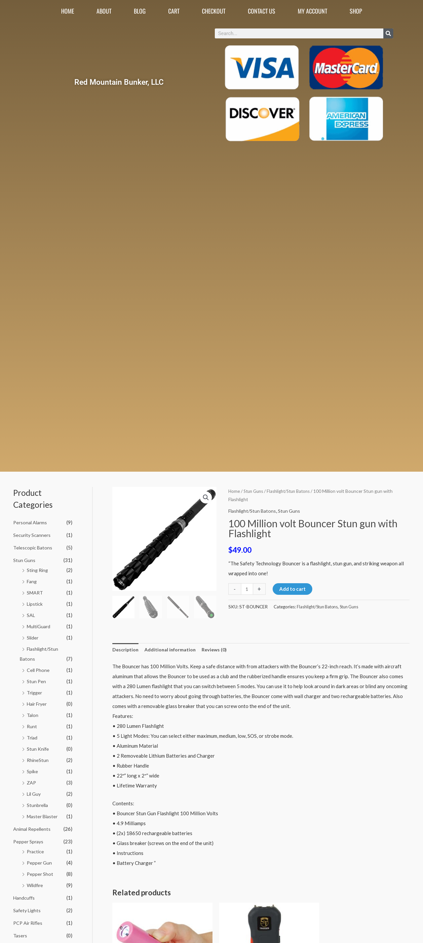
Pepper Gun (40, 860)
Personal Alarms (31, 522)
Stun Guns (24, 560)
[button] (206, 498)
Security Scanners (32, 535)
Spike (32, 770)
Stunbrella (38, 803)
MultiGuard (39, 626)
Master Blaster (43, 814)
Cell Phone (39, 669)
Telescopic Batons (33, 547)
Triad (32, 736)
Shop (356, 11)
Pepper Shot (40, 871)
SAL (31, 614)
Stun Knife (38, 747)
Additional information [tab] (172, 650)
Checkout (213, 11)
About (103, 11)
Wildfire (36, 882)
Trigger (35, 691)
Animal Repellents (33, 826)
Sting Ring (38, 570)
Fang (32, 581)
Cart (173, 11)
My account (312, 11)
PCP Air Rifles (28, 920)
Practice (36, 849)
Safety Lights (28, 908)
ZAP (32, 780)
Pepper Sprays (29, 839)
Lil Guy (34, 792)
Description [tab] (126, 650)
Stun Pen (36, 680)
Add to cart (293, 589)
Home (67, 11)
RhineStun (38, 758)
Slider (33, 636)
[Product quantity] (247, 589)
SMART (35, 592)
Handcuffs (24, 895)
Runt (32, 725)
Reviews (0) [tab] (218, 650)
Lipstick (35, 603)
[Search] (388, 33)
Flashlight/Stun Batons (293, 491)
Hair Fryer (38, 702)
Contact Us (261, 11)
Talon (33, 714)
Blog (140, 11)
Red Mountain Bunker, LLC (119, 82)
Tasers (20, 932)
